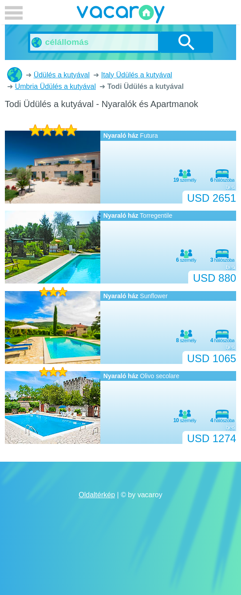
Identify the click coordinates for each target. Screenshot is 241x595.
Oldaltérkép (97, 495)
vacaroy (120, 15)
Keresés (186, 42)
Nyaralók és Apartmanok (14, 74)
